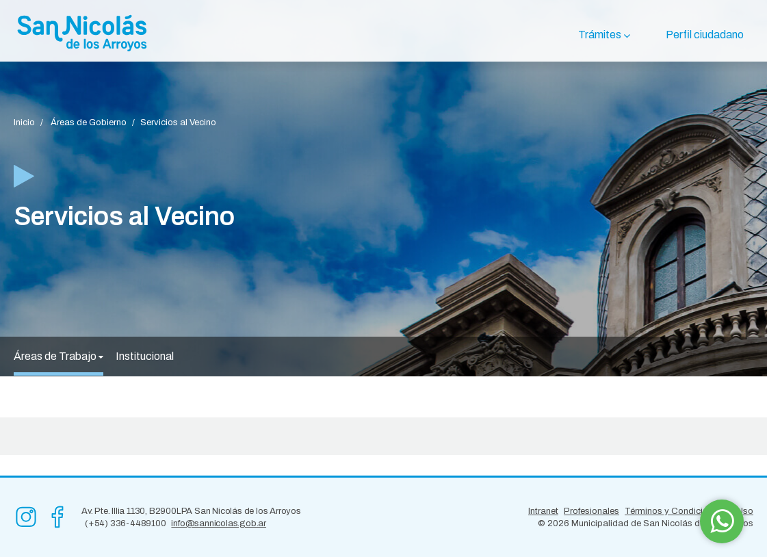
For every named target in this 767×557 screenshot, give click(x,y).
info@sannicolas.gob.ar (218, 523)
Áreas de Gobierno (89, 122)
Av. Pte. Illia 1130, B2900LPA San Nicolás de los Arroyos (191, 511)
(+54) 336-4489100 (125, 523)
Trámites (599, 34)
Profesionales (591, 511)
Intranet (543, 511)
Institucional (145, 356)
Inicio (24, 122)
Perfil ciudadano (705, 34)
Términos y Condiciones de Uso (689, 511)
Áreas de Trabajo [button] (58, 356)
